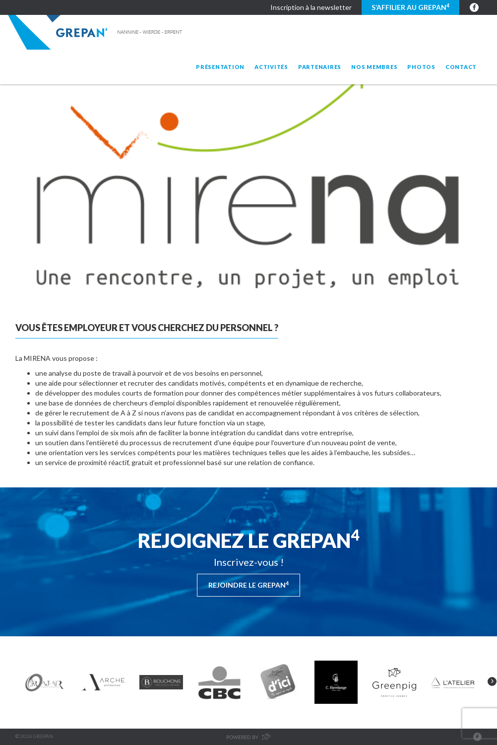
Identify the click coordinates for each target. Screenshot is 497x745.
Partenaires (319, 67)
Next (492, 681)
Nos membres (374, 67)
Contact (461, 67)
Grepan (96, 32)
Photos (421, 67)
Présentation (220, 67)
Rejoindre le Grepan (248, 584)
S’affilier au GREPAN (410, 6)
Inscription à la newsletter (311, 7)
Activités (271, 67)
